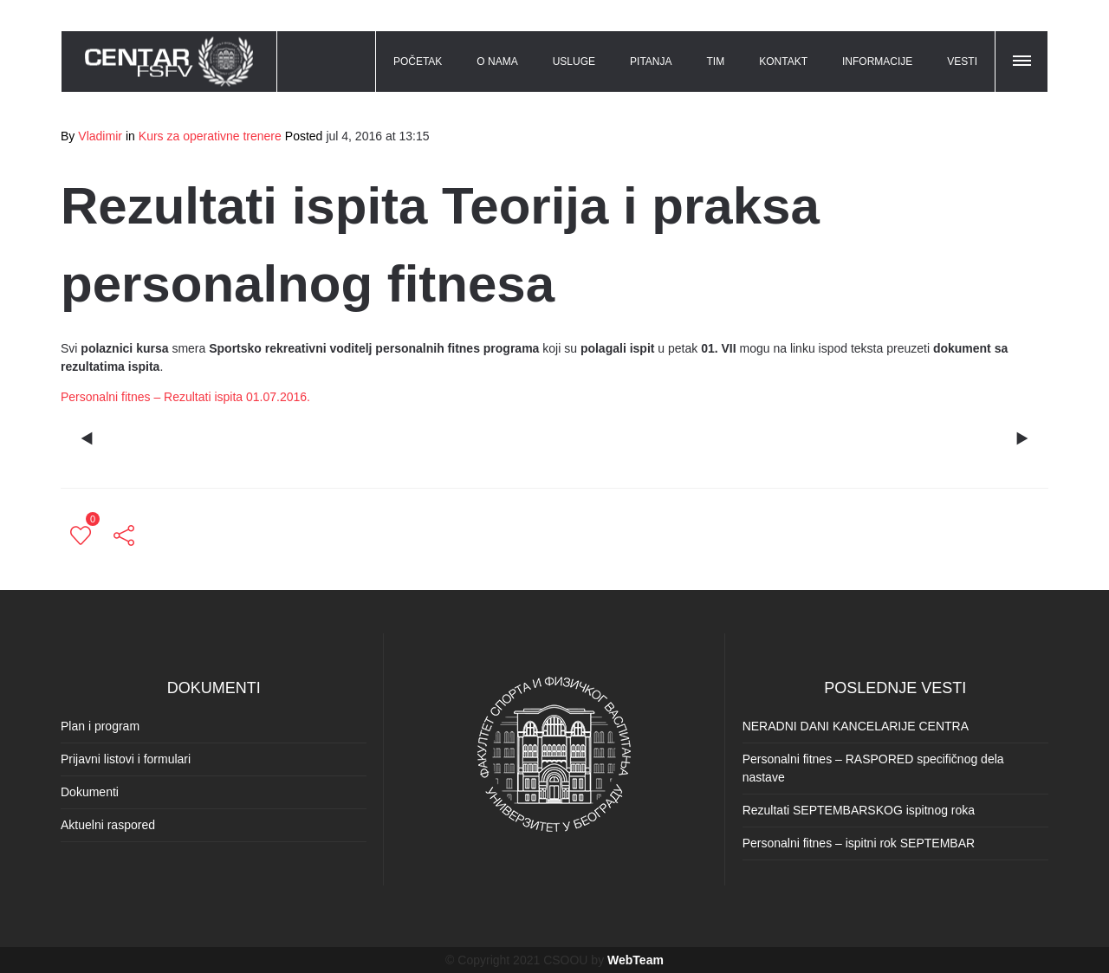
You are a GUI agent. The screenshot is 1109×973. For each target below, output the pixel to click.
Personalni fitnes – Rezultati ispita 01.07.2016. (185, 397)
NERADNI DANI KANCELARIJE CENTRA (856, 726)
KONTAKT (783, 61)
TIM (716, 61)
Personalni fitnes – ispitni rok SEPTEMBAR (859, 843)
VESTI (962, 61)
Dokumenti (90, 792)
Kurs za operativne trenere (210, 136)
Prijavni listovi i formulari (126, 759)
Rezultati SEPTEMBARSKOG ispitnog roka (859, 810)
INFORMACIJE (877, 61)
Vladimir (100, 136)
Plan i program (100, 726)
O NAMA (497, 61)
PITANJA (650, 61)
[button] (1023, 58)
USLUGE (574, 61)
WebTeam (635, 960)
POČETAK (417, 61)
